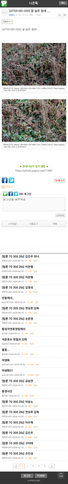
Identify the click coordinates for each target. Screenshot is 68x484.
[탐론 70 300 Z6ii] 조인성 (34, 456)
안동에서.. (34, 301)
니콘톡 (33, 3)
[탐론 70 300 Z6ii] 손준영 (34, 321)
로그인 (27, 476)
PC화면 (41, 476)
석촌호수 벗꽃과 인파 (34, 342)
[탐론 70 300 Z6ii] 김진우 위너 (34, 259)
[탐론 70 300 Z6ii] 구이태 (34, 446)
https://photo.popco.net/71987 (34, 170)
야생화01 (34, 373)
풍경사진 (34, 394)
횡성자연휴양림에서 (34, 332)
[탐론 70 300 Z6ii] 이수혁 (34, 425)
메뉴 (63, 3)
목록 (55, 224)
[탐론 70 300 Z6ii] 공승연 (34, 384)
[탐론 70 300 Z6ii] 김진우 (34, 435)
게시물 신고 (59, 181)
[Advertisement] (34, 238)
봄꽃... (34, 352)
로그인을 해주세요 (34, 204)
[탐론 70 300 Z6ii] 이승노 (34, 404)
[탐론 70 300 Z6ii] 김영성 (34, 290)
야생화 (34, 363)
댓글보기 (7, 22)
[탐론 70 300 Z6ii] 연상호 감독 (34, 311)
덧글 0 (7, 186)
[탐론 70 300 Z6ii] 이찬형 (34, 269)
